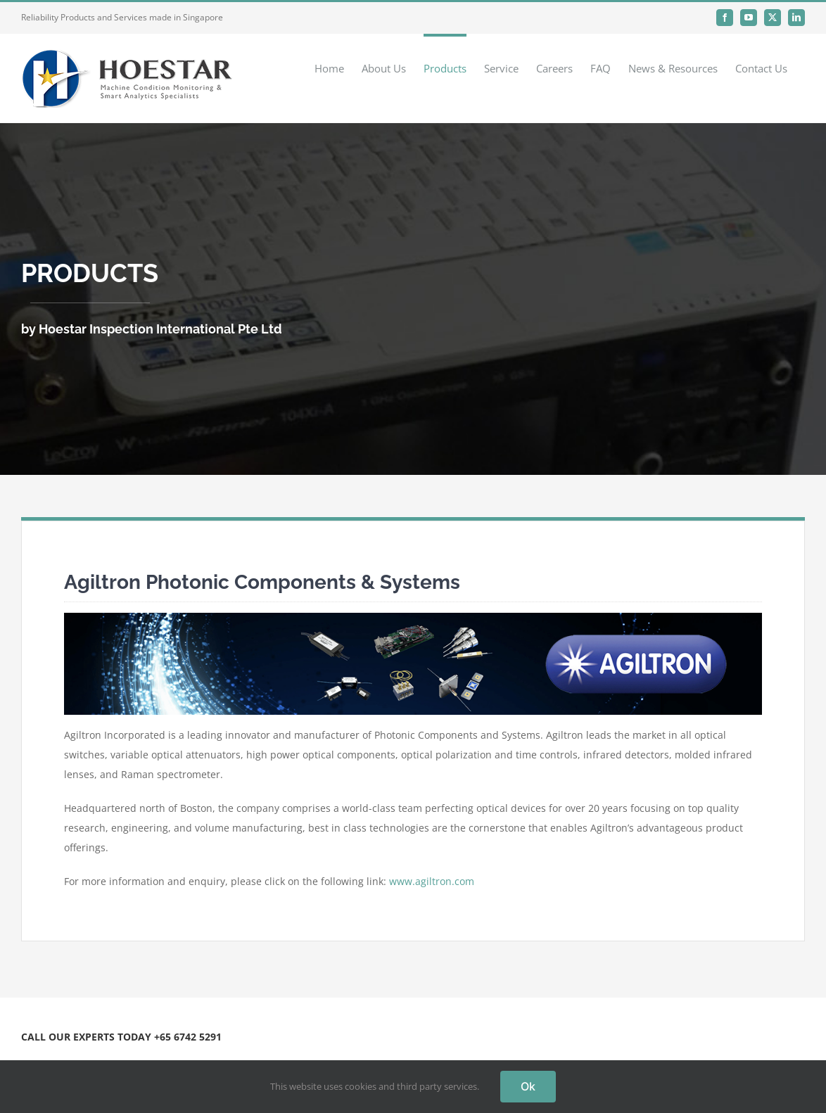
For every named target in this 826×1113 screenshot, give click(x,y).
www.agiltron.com (431, 881)
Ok (528, 1086)
